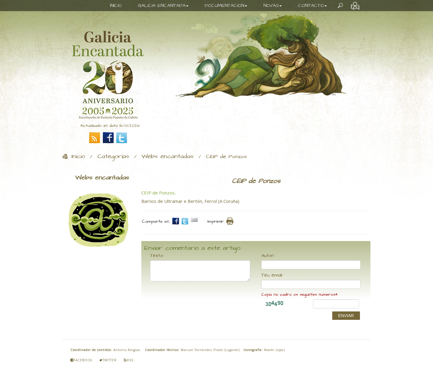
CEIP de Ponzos (158, 193)
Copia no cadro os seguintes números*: (299, 295)
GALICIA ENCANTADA (163, 5)
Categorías (113, 156)
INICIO (116, 5)
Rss (129, 360)
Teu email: (272, 275)
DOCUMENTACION (226, 5)
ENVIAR (346, 315)
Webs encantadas (168, 156)
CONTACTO (312, 5)
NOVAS (272, 5)
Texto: (157, 256)
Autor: (268, 256)
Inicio (78, 156)
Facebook (81, 360)
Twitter (108, 360)
